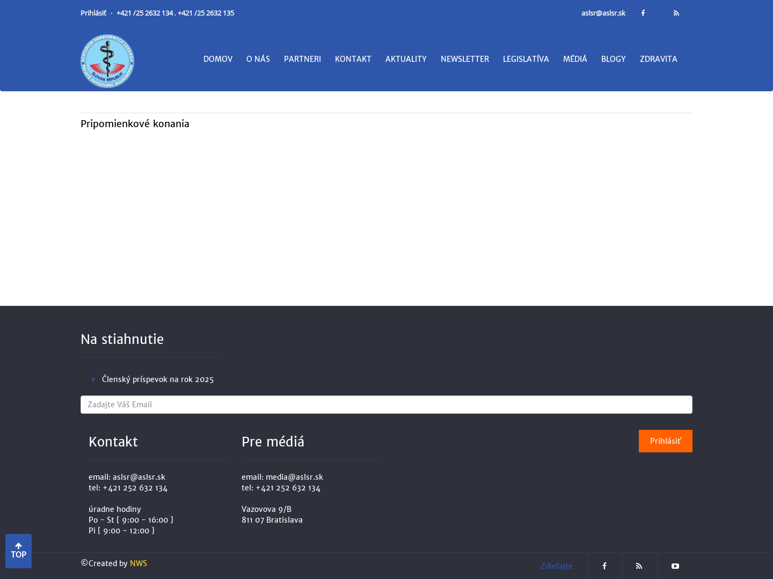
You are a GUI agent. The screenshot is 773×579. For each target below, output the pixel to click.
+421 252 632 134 (135, 488)
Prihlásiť (94, 13)
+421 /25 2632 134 (145, 13)
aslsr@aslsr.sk (604, 13)
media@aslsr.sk (294, 477)
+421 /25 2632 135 (206, 13)
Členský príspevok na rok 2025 (158, 379)
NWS (138, 563)
